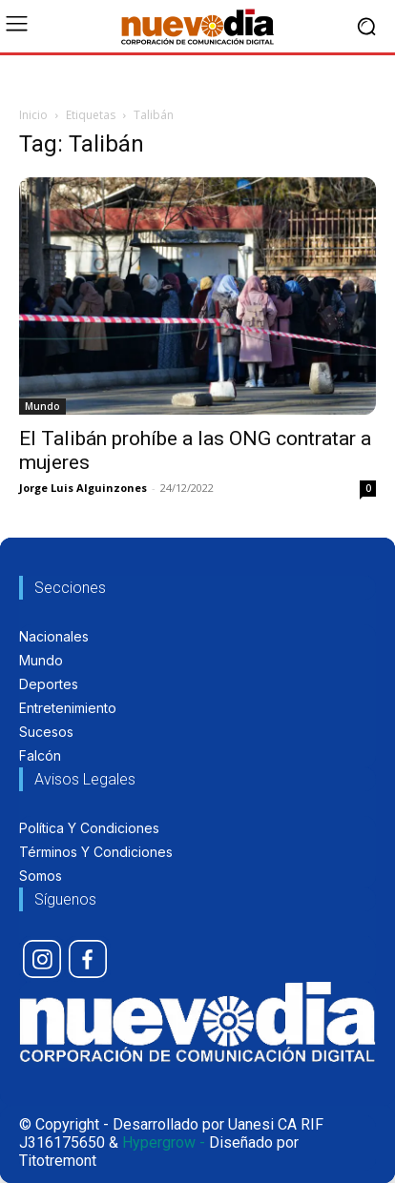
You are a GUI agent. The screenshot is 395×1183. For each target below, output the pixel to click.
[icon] (42, 959)
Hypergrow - (163, 1142)
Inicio (33, 115)
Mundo (42, 406)
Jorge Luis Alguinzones (83, 487)
